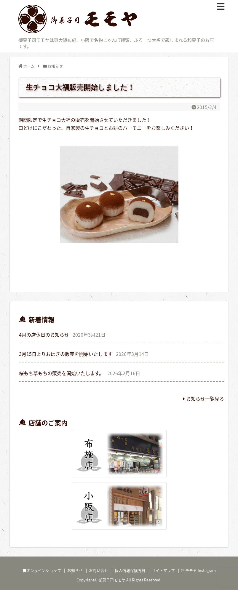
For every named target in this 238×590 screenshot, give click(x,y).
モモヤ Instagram (198, 570)
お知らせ (75, 570)
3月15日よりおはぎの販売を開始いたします (65, 353)
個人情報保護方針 (130, 570)
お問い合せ (98, 570)
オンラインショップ (41, 570)
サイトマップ (163, 570)
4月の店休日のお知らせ (44, 334)
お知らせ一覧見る (203, 398)
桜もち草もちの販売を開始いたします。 (61, 373)
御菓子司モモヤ (111, 580)
